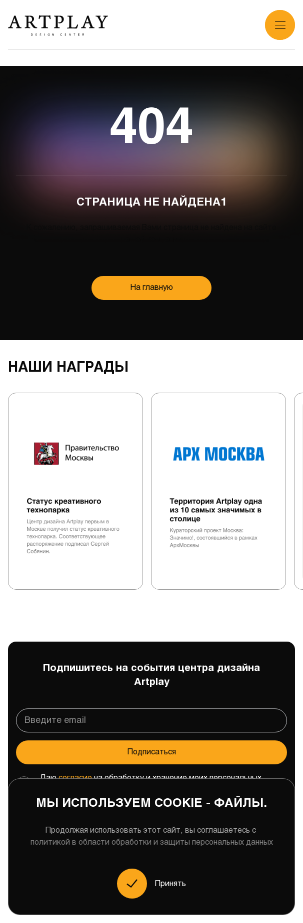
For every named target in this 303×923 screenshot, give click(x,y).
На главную (151, 287)
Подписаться (152, 752)
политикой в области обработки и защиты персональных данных (151, 842)
